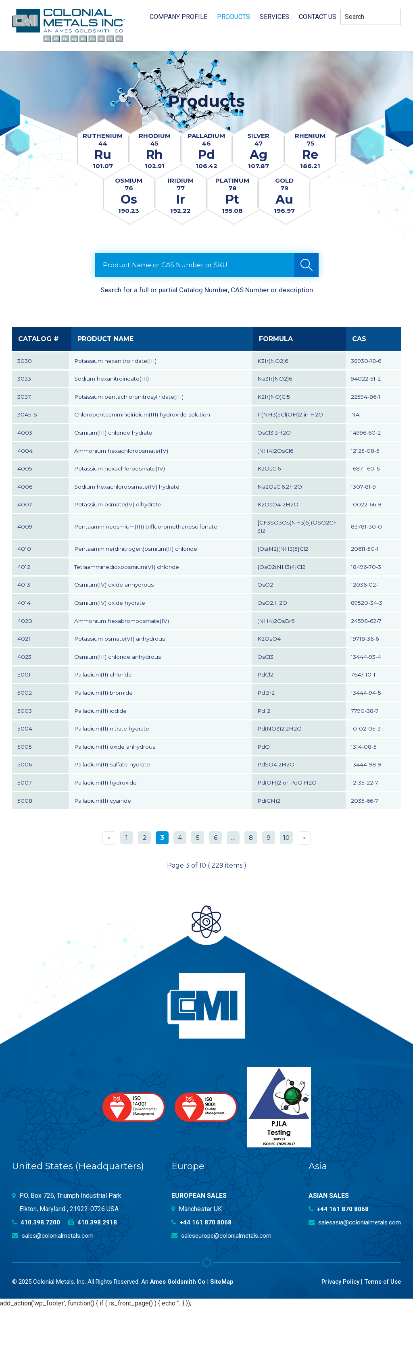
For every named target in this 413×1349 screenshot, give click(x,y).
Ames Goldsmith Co (178, 1322)
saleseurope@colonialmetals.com (224, 1276)
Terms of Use (382, 1322)
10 (286, 878)
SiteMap (223, 1322)
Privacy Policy (338, 1322)
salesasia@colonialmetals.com (352, 1263)
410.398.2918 (93, 1263)
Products (233, 17)
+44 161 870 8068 (202, 1263)
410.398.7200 (36, 1263)
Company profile (178, 17)
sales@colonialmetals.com (55, 1276)
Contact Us (317, 17)
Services (274, 17)
